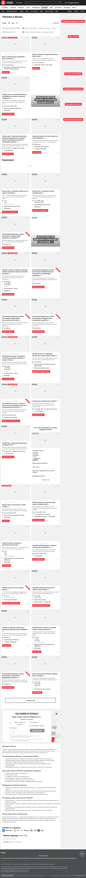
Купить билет (36, 152)
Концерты (14, 728)
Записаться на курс (8, 154)
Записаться (6, 72)
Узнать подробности (8, 114)
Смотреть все (45, 480)
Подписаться (37, 731)
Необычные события (38, 726)
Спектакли (35, 722)
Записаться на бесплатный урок (11, 421)
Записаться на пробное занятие (41, 371)
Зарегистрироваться (8, 247)
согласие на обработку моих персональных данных (23, 735)
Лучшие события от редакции (19, 723)
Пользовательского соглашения (22, 740)
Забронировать (37, 692)
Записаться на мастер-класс (10, 212)
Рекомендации (8, 160)
